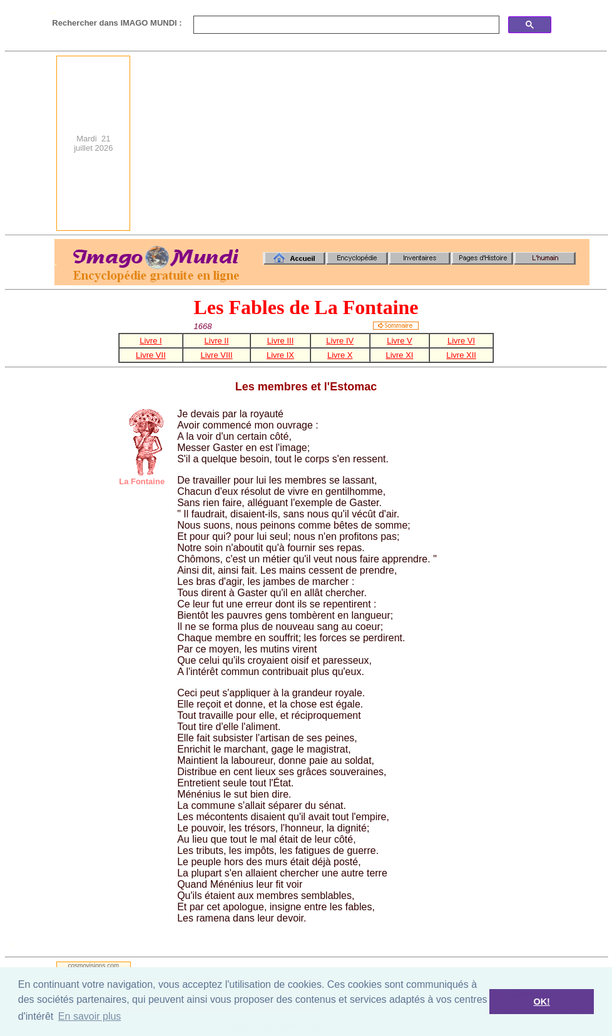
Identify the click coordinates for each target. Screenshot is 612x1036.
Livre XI (399, 355)
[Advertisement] (422, 143)
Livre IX (280, 355)
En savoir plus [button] (89, 1016)
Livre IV (340, 340)
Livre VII (151, 355)
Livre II (217, 340)
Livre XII (461, 355)
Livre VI (461, 340)
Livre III (280, 340)
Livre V (399, 340)
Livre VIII (216, 355)
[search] (345, 25)
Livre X (339, 355)
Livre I (150, 340)
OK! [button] (541, 1002)
